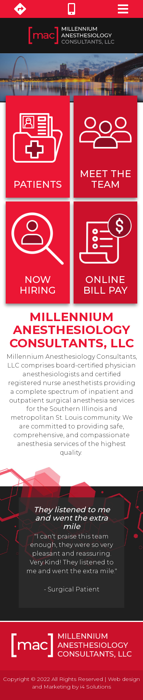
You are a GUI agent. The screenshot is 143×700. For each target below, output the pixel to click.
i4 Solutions (95, 686)
